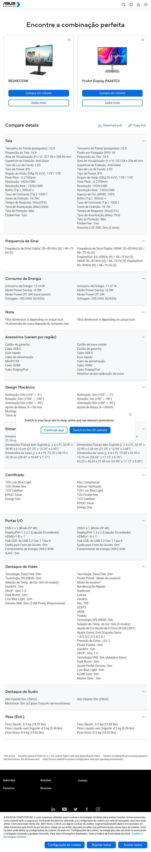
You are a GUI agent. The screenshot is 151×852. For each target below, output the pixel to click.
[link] (38, 103)
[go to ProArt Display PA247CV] (112, 59)
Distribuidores (10, 800)
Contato (82, 780)
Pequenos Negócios (51, 786)
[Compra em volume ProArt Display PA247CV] (112, 93)
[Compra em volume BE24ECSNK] (38, 93)
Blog (42, 806)
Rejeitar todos (101, 845)
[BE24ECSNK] (38, 80)
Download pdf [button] (110, 125)
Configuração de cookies (64, 845)
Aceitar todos (133, 845)
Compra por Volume (88, 787)
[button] (123, 4)
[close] (130, 414)
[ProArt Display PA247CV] (112, 80)
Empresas (45, 792)
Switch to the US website (90, 430)
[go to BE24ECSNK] (38, 59)
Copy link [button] (137, 125)
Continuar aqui (54, 430)
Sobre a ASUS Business (15, 786)
